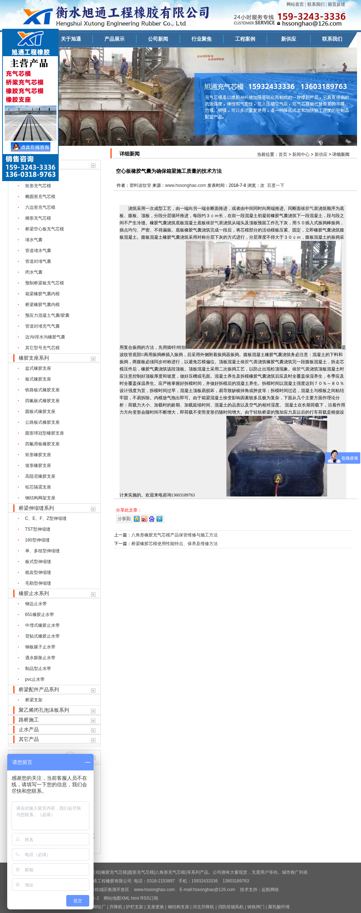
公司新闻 (158, 39)
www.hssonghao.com (185, 185)
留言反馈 (336, 4)
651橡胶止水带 (39, 614)
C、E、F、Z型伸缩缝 (46, 518)
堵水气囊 (33, 239)
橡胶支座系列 (34, 358)
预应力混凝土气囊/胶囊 (47, 315)
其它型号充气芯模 (42, 347)
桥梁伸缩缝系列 (36, 508)
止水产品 (29, 729)
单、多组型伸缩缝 (42, 550)
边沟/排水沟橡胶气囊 (45, 336)
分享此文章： (129, 510)
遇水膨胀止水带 (40, 657)
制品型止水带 (38, 668)
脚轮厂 (99, 906)
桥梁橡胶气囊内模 (42, 304)
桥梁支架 (33, 699)
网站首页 (295, 4)
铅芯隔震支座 (38, 487)
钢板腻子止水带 (40, 646)
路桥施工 (29, 720)
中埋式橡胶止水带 (42, 625)
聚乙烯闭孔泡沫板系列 (44, 710)
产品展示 (114, 39)
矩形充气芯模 (38, 185)
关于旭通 (71, 39)
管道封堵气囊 (38, 261)
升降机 (115, 906)
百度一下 (275, 185)
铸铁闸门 (256, 906)
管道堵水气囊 (38, 250)
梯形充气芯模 (38, 218)
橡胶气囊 (309, 208)
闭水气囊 (33, 272)
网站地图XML (117, 898)
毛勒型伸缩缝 (38, 583)
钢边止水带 (36, 603)
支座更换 (155, 906)
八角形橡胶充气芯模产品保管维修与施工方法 (174, 535)
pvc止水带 (35, 679)
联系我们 (316, 4)
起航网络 (270, 889)
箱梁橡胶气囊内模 (42, 293)
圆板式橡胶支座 (40, 411)
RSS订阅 (149, 898)
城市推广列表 (295, 872)
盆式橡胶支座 (38, 368)
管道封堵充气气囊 (42, 326)
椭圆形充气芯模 (40, 196)
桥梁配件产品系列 (39, 689)
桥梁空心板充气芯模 (44, 228)
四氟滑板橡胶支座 (42, 443)
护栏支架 (134, 906)
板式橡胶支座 (38, 379)
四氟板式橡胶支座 (42, 400)
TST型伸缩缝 (38, 529)
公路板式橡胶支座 (42, 422)
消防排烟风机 (231, 906)
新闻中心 (301, 154)
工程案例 (245, 39)
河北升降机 (203, 906)
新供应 (288, 39)
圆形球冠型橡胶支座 (44, 433)
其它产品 (29, 739)
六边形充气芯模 (40, 207)
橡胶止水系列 (34, 593)
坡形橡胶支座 (38, 465)
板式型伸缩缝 (38, 561)
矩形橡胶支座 (38, 454)
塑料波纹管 (140, 185)
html (135, 898)
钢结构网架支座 (40, 497)
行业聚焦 (201, 39)
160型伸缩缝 (37, 540)
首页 (283, 154)
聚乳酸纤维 (279, 906)
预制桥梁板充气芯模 (44, 282)
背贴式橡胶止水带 (42, 636)
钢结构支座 (178, 906)
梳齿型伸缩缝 (38, 572)
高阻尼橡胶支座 (40, 476)
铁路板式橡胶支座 (42, 389)
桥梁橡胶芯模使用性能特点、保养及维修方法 (174, 543)
